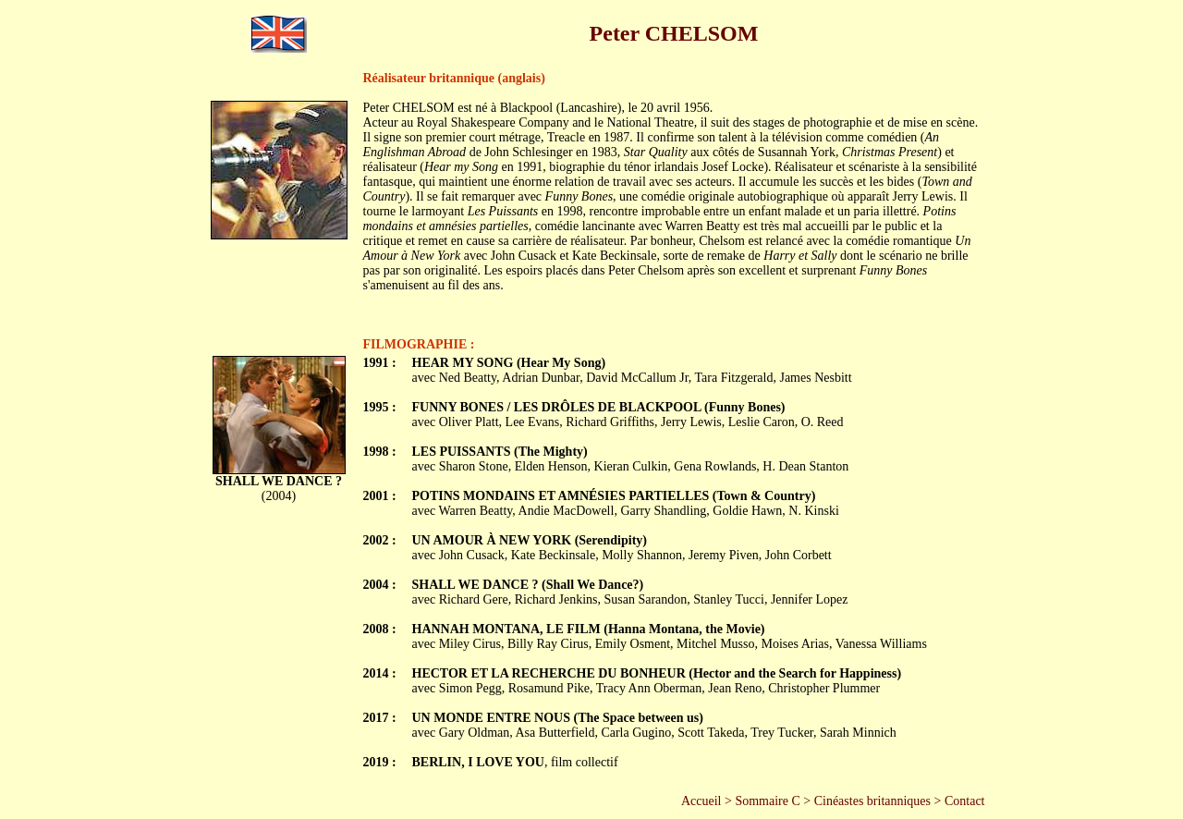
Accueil (701, 801)
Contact (965, 801)
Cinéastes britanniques (872, 801)
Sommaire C (767, 801)
